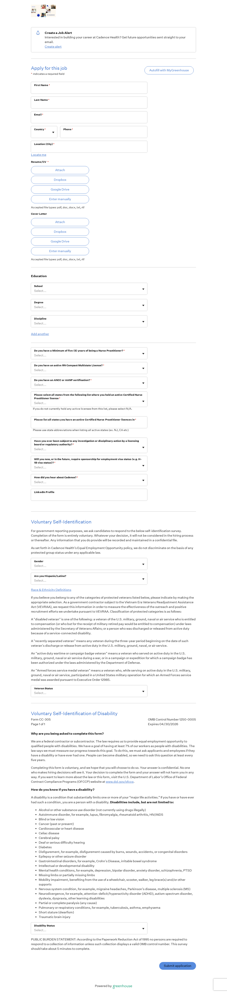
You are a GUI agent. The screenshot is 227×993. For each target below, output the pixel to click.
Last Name (42, 100)
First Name (42, 85)
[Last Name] (89, 105)
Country (40, 129)
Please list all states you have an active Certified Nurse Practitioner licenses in (85, 419)
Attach (60, 170)
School (38, 286)
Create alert (53, 46)
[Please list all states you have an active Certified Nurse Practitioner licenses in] (89, 425)
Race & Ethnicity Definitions (51, 590)
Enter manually (60, 199)
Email (38, 114)
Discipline (40, 318)
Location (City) (44, 144)
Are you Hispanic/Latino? (50, 576)
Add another (40, 334)
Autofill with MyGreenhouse (169, 70)
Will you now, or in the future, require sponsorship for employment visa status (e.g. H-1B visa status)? (88, 461)
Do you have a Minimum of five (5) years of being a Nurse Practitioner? (79, 350)
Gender (38, 561)
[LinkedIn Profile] (89, 497)
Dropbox (60, 180)
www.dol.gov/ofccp (120, 782)
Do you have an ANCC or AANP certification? (63, 380)
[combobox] (34, 134)
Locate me (38, 155)
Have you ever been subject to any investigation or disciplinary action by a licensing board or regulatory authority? (86, 442)
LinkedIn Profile (44, 492)
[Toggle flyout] (53, 132)
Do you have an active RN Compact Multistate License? (69, 365)
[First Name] (89, 90)
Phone (68, 129)
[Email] (89, 119)
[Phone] (103, 134)
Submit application (177, 966)
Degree (38, 302)
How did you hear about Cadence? (56, 477)
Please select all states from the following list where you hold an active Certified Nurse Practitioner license (88, 396)
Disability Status (44, 925)
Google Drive (60, 189)
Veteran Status (43, 688)
